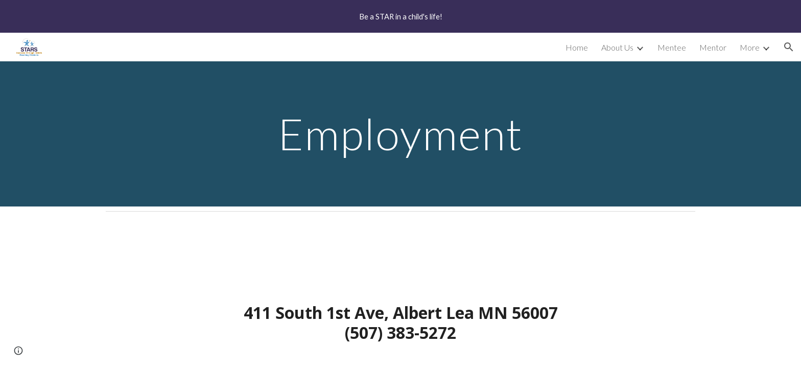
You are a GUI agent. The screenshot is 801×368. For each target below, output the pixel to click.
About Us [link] (617, 47)
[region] (400, 16)
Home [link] (577, 47)
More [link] (750, 47)
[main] (400, 133)
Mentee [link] (671, 47)
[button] (788, 47)
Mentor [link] (712, 47)
